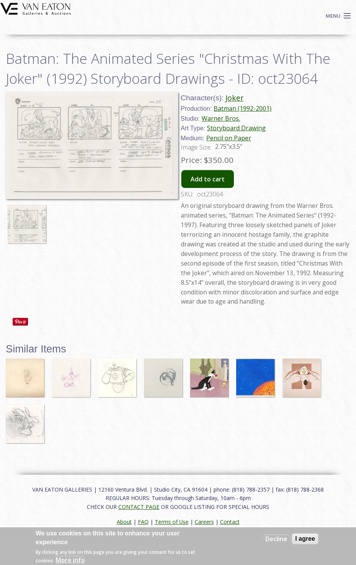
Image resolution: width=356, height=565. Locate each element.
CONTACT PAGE (138, 506)
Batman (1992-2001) (243, 108)
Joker (234, 98)
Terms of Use (172, 521)
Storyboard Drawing (236, 128)
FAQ (143, 521)
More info (70, 560)
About (124, 521)
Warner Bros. (221, 118)
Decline (276, 539)
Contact (230, 521)
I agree (305, 538)
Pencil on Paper (228, 138)
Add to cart (207, 179)
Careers (204, 521)
